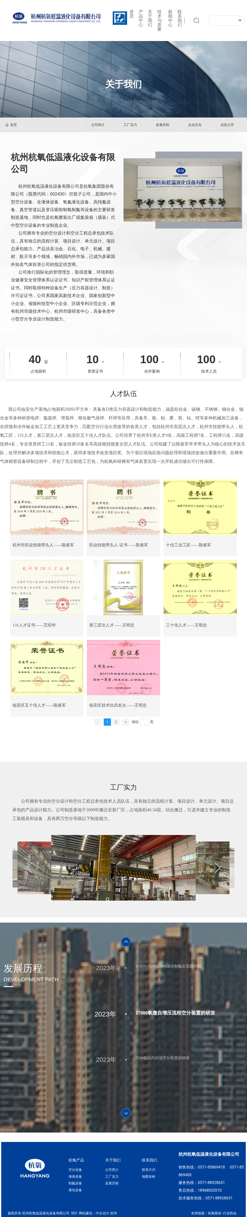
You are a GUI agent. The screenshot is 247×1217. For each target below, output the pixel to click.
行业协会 (230, 1213)
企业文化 (195, 125)
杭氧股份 (214, 1213)
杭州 (113, 1213)
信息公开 (227, 125)
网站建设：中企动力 (93, 1213)
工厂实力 (130, 125)
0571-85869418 (212, 1167)
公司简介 (98, 125)
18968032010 (210, 1190)
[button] (29, 868)
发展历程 (162, 125)
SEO (73, 1213)
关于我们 (123, 84)
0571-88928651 (211, 1182)
